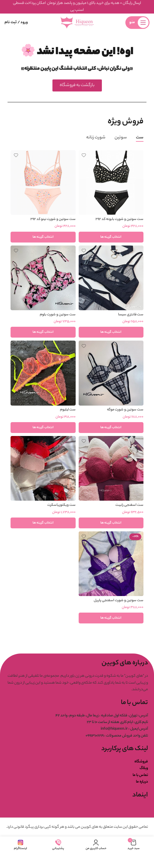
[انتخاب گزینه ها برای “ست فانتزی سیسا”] (111, 332)
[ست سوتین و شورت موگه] (111, 373)
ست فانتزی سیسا (130, 315)
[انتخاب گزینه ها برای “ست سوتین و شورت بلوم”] (43, 332)
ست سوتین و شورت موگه (125, 410)
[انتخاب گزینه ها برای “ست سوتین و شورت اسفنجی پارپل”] (111, 618)
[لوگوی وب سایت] (77, 22)
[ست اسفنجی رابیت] (111, 468)
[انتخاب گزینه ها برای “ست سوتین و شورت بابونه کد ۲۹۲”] (111, 237)
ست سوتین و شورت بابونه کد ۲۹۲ (119, 219)
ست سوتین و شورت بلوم (58, 315)
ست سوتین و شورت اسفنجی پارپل (118, 601)
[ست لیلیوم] (43, 373)
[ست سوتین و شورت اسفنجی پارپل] (111, 563)
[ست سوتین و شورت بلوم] (43, 278)
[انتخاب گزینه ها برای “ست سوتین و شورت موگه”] (111, 427)
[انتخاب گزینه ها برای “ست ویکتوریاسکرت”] (43, 523)
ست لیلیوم (68, 410)
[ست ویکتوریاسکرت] (43, 468)
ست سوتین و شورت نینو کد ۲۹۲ (53, 219)
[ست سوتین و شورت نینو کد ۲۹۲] (43, 182)
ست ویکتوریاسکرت (61, 505)
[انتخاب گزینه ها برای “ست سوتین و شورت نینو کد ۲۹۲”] (43, 237)
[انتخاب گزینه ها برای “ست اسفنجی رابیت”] (111, 523)
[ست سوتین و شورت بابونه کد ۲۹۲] (111, 182)
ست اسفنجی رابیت (129, 505)
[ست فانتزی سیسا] (111, 278)
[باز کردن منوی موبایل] (137, 23)
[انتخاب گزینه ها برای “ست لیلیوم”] (43, 427)
